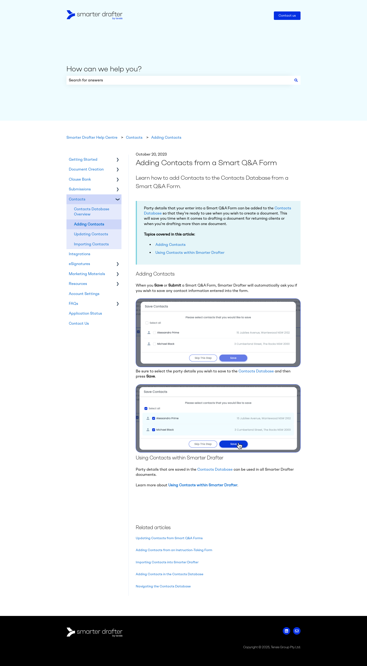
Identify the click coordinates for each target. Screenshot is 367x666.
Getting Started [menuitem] (83, 159)
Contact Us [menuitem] (79, 323)
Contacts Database (256, 371)
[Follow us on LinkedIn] (286, 631)
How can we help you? (104, 68)
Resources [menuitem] (78, 283)
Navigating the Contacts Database (163, 586)
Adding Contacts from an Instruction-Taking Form (174, 550)
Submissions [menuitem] (80, 189)
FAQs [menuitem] (73, 303)
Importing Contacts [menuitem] (91, 244)
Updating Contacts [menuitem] (91, 234)
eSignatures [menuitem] (79, 264)
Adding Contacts (166, 137)
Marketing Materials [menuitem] (87, 274)
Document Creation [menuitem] (86, 169)
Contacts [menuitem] (77, 199)
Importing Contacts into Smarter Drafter (167, 562)
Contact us (287, 16)
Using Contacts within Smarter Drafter (189, 252)
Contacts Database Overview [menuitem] (91, 211)
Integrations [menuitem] (79, 254)
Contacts (134, 137)
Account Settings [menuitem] (84, 293)
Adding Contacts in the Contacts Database (169, 574)
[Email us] (297, 631)
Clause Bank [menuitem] (80, 179)
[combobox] (179, 80)
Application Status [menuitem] (85, 313)
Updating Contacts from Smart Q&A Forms (169, 538)
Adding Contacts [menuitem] (89, 224)
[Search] (296, 80)
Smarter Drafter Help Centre (91, 137)
